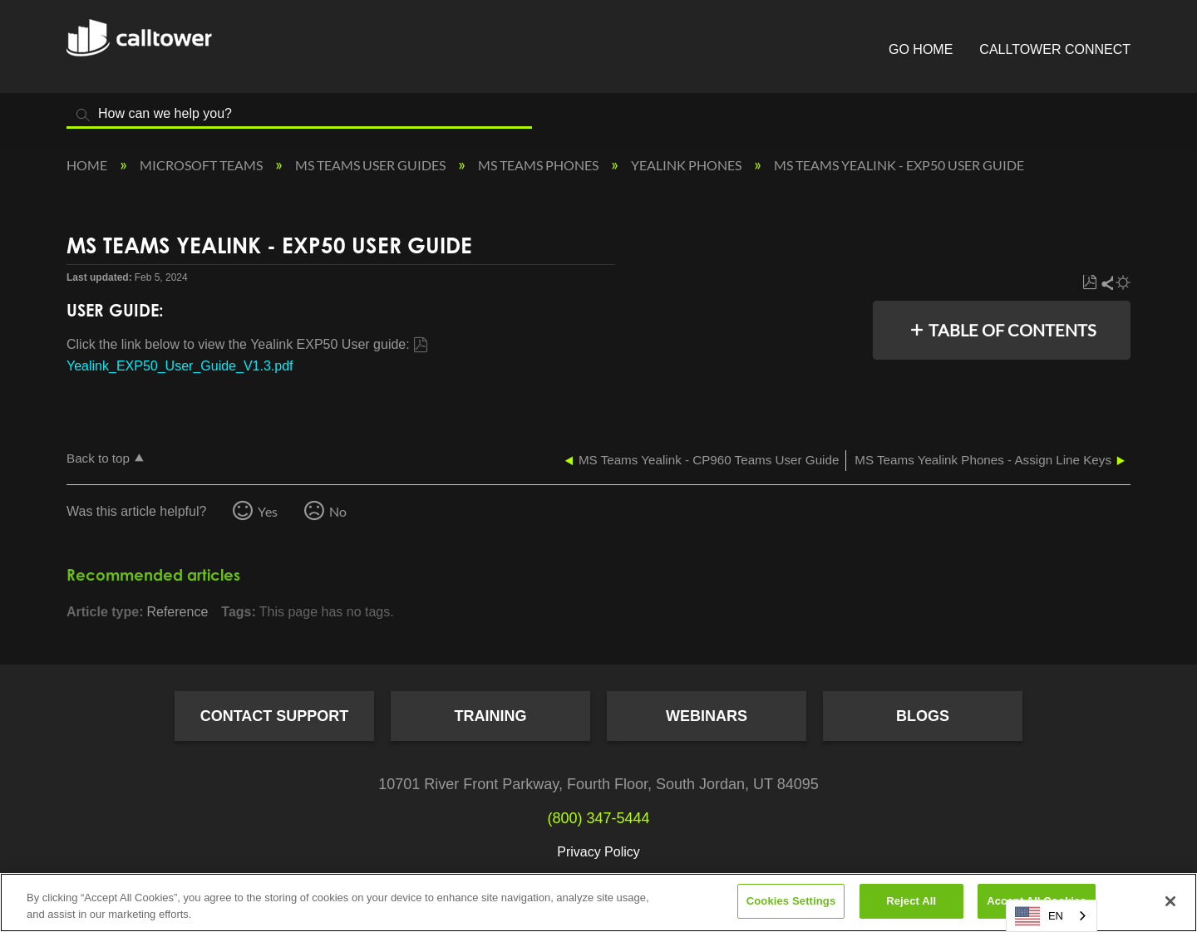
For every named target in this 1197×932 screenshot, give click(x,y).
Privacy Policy (598, 852)
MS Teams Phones (539, 165)
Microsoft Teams (202, 165)
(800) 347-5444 (598, 818)
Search (83, 115)
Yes (268, 511)
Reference (177, 612)
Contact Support (274, 716)
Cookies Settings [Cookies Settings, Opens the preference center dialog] (791, 901)
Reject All (911, 901)
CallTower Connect (1054, 49)
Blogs (922, 716)
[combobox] (1051, 916)
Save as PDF (1089, 283)
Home (88, 165)
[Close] (1170, 901)
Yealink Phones (687, 165)
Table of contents (1012, 330)
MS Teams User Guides (371, 165)
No (338, 511)
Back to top (98, 458)
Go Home (921, 49)
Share (1106, 283)
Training (491, 716)
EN (1039, 916)
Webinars (706, 716)
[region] (598, 902)
